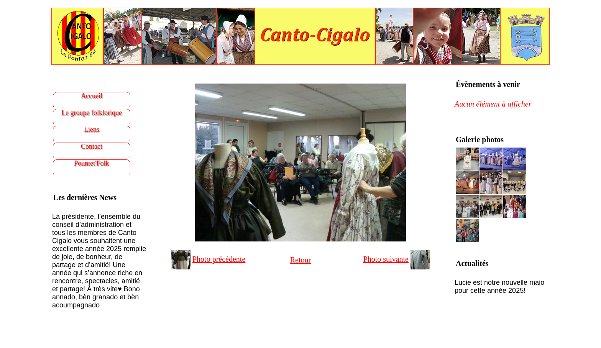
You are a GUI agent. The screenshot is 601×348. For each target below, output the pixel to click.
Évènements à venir (488, 84)
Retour (300, 260)
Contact (91, 146)
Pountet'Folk (91, 163)
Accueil (91, 95)
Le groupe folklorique (91, 112)
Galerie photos (480, 139)
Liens (91, 129)
